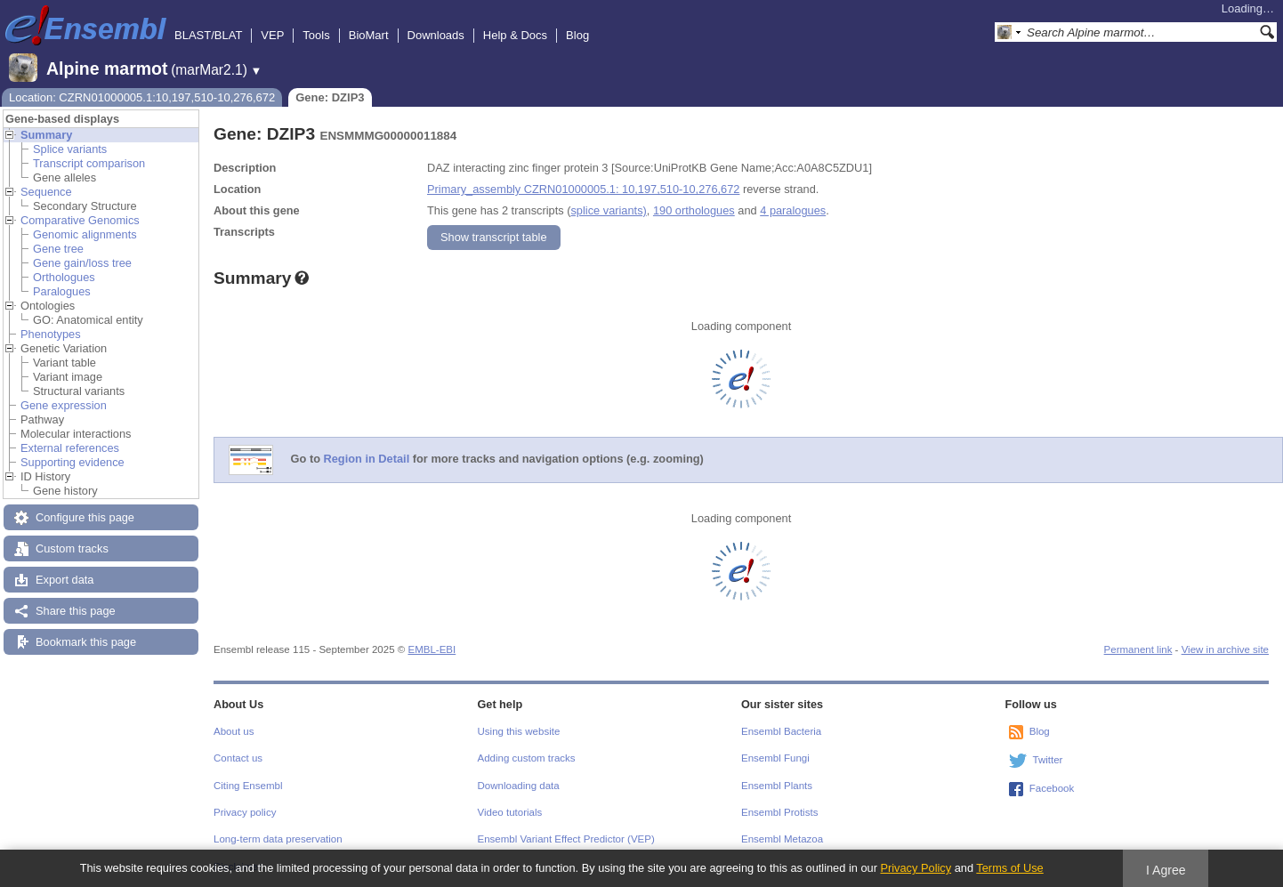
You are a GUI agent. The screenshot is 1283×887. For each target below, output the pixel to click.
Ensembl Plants (776, 785)
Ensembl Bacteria (781, 731)
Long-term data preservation (278, 839)
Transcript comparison (89, 163)
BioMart (369, 35)
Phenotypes (50, 334)
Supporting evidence (72, 462)
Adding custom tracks (527, 758)
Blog (577, 35)
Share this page (76, 610)
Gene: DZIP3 (329, 97)
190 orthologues (694, 210)
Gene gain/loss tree (82, 263)
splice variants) (608, 210)
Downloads (435, 35)
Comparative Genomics (80, 220)
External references (69, 448)
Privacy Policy (915, 868)
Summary (46, 134)
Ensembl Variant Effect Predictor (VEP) (566, 839)
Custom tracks (72, 548)
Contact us (238, 758)
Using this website (519, 731)
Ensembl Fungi (775, 758)
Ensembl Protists (779, 812)
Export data (64, 579)
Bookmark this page (86, 642)
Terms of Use (1009, 868)
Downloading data (519, 785)
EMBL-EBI (431, 649)
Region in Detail (367, 459)
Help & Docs (515, 35)
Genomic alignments (85, 234)
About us (234, 731)
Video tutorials (510, 812)
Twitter (1048, 759)
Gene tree (58, 248)
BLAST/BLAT (208, 35)
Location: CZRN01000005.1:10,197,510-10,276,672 (142, 97)
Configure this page (85, 517)
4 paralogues (793, 210)
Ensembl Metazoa (782, 839)
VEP (272, 35)
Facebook (1052, 788)
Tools (316, 35)
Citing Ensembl (248, 785)
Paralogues (62, 291)
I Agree (1166, 870)
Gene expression (63, 405)
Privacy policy (245, 812)
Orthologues (64, 277)
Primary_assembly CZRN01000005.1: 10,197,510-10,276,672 (583, 189)
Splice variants (70, 149)
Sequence (46, 191)
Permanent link (1138, 649)
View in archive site (1225, 649)
